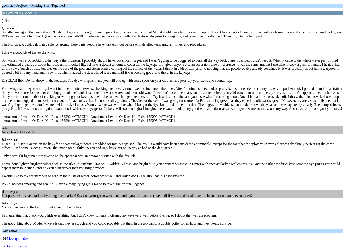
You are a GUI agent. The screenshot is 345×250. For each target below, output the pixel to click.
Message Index (17, 238)
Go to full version (14, 246)
